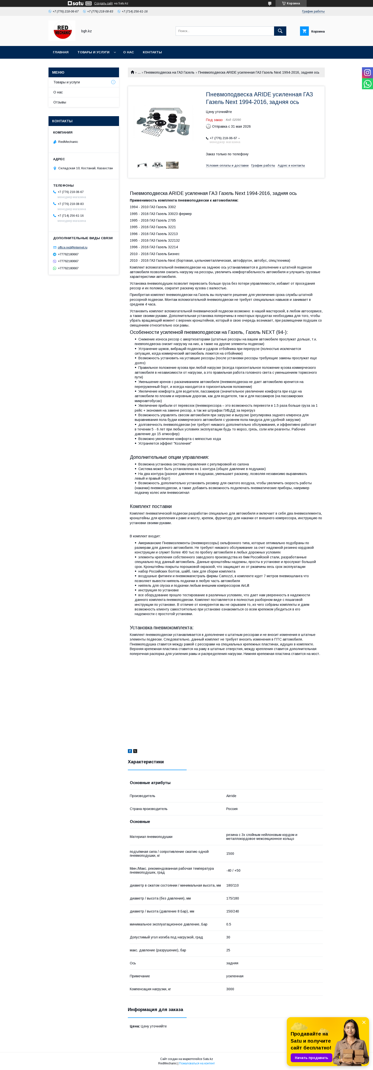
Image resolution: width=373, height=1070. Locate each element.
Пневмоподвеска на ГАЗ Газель (169, 72)
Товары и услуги (93, 52)
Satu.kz (208, 1059)
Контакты (152, 52)
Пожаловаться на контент (197, 1063)
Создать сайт (103, 3)
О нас (128, 52)
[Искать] (280, 31)
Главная (61, 52)
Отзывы (59, 102)
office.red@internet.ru (72, 247)
